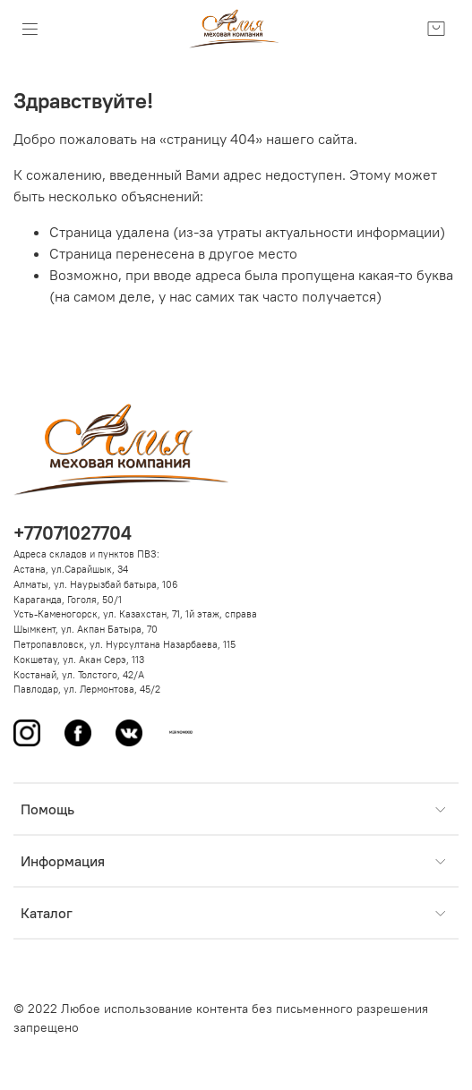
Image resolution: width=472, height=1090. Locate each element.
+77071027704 (72, 533)
